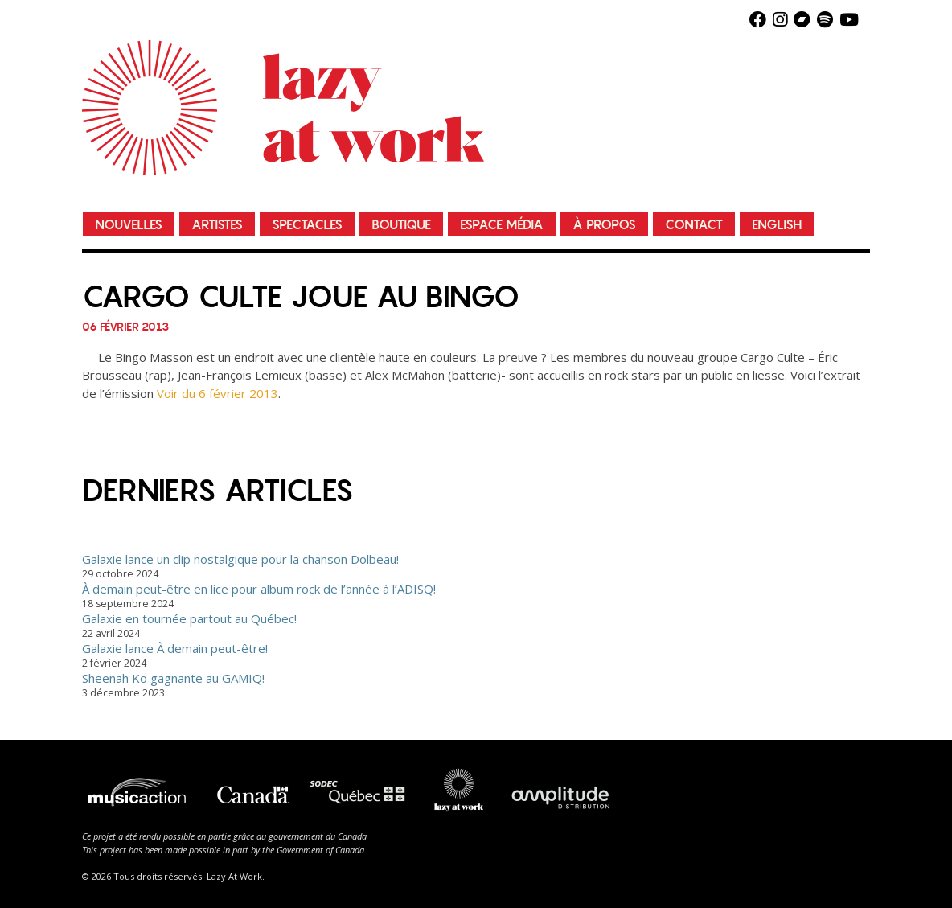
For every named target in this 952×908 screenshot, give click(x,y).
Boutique (401, 224)
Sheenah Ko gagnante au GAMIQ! (173, 678)
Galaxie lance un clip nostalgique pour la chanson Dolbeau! (240, 559)
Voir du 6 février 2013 (217, 393)
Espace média (502, 224)
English (777, 224)
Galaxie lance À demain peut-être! (175, 648)
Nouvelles (128, 224)
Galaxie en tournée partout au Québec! (189, 618)
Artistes (217, 224)
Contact (694, 224)
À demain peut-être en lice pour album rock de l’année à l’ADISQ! (259, 589)
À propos (604, 224)
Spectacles (307, 224)
